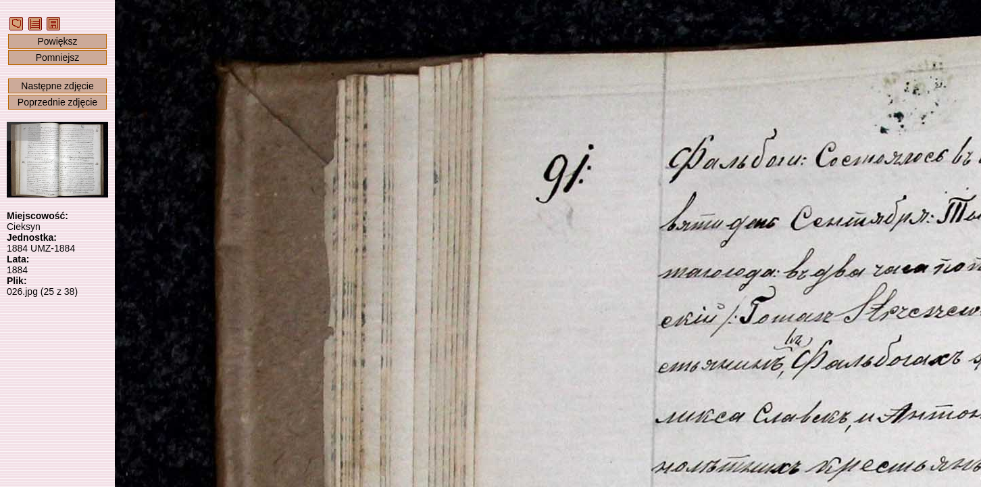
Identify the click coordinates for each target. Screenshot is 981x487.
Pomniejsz (58, 57)
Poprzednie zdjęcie (57, 102)
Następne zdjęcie (57, 85)
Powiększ (57, 41)
